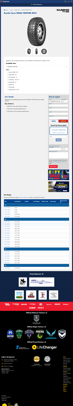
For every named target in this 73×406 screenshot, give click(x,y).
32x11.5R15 (7, 210)
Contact (65, 386)
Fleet (64, 387)
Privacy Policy (55, 161)
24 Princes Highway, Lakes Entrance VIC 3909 (10, 360)
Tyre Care (65, 363)
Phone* (50, 108)
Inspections (65, 376)
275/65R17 (7, 260)
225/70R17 (7, 251)
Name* (50, 103)
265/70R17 (7, 258)
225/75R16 (7, 221)
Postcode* (51, 116)
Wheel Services (66, 381)
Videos (65, 391)
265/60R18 (7, 268)
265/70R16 (7, 237)
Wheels (65, 366)
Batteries (65, 374)
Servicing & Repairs (67, 378)
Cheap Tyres (4, 400)
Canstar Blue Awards (6, 397)
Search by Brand (66, 361)
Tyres (64, 357)
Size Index (4, 395)
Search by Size (66, 360)
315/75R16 (7, 246)
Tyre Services (66, 379)
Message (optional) (53, 151)
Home (6, 10)
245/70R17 (7, 254)
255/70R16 (7, 233)
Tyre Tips (65, 365)
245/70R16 (7, 226)
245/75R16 (7, 228)
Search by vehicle (23, 197)
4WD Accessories (67, 373)
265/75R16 (7, 242)
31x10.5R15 (7, 207)
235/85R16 (7, 224)
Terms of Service (63, 161)
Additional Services (67, 382)
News (64, 389)
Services (65, 371)
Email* (50, 112)
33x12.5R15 (7, 212)
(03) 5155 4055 (8, 363)
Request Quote (53, 166)
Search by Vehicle (67, 358)
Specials (65, 384)
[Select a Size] (36, 66)
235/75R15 (7, 214)
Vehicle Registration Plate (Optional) (54, 146)
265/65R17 (7, 256)
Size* (50, 99)
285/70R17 (7, 262)
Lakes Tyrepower (36, 4)
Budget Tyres (4, 398)
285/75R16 (7, 244)
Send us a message (8, 366)
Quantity (64, 99)
